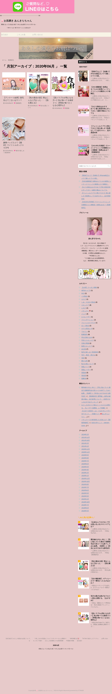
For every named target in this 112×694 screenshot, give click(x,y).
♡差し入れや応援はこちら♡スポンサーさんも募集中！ (50, 638)
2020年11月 (85, 452)
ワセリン (84, 331)
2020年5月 (85, 467)
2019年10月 (85, 481)
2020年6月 (85, 464)
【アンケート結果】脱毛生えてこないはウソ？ (13, 98)
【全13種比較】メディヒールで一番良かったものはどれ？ (101, 581)
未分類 (83, 349)
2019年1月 (85, 499)
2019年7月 (85, 487)
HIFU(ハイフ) (85, 290)
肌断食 (83, 378)
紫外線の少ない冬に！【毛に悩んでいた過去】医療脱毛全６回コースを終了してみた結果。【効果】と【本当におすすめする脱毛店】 (100, 543)
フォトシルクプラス (88, 323)
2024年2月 (85, 434)
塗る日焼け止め (86, 337)
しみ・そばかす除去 (88, 302)
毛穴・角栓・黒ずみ (88, 355)
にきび (83, 308)
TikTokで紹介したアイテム (90, 638)
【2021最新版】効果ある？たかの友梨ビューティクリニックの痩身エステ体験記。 (100, 90)
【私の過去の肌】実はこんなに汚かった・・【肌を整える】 (38, 100)
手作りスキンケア (87, 340)
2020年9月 (85, 455)
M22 (82, 293)
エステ (83, 299)
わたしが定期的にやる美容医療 (54, 640)
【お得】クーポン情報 (89, 287)
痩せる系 (84, 361)
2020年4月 (85, 470)
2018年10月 (85, 502)
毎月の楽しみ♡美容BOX (89, 352)
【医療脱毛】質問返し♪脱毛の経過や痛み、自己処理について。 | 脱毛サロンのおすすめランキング (96, 399)
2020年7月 (85, 461)
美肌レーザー (86, 370)
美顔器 (83, 376)
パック (83, 314)
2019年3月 (85, 496)
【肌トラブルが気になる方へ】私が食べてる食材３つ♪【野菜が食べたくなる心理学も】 (63, 101)
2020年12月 (85, 449)
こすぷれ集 (21, 34)
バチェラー (86, 311)
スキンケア (85, 305)
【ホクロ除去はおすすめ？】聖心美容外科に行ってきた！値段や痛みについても (100, 109)
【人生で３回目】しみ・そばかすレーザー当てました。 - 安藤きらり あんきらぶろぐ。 (95, 414)
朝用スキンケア (86, 346)
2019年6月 (85, 490)
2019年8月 (85, 484)
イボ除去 (84, 296)
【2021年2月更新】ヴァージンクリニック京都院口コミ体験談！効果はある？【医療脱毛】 (100, 149)
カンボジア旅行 (37, 640)
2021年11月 (85, 437)
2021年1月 (85, 446)
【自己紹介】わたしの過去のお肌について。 (18, 638)
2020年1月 (85, 476)
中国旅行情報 (70, 640)
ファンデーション (87, 320)
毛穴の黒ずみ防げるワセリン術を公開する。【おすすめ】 (100, 598)
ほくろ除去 (85, 326)
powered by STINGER (77, 690)
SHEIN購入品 (74, 638)
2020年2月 (85, 473)
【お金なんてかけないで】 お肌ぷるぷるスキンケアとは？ (100, 524)
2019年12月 (85, 478)
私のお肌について (87, 364)
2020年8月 (85, 458)
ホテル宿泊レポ (86, 329)
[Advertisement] (56, 668)
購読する (83, 62)
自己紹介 (4, 34)
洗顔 (82, 358)
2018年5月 (85, 511)
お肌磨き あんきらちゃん (16, 20)
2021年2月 (85, 443)
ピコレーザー (86, 317)
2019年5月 (85, 493)
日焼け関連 (85, 343)
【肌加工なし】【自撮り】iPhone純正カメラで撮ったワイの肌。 (100, 73)
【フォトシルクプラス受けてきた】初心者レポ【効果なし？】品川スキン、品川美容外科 (100, 129)
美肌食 (67, 108)
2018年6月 (85, 508)
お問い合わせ (37, 34)
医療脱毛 (18, 103)
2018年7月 (85, 505)
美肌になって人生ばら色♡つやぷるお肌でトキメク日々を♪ (56, 649)
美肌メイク (85, 367)
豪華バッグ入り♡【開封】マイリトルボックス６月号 (13, 145)
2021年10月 (85, 440)
